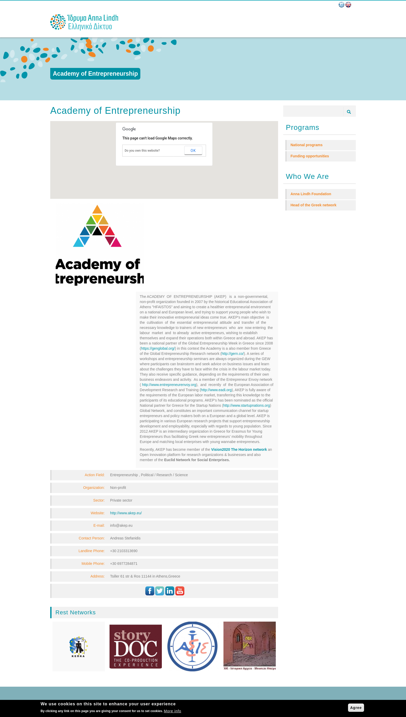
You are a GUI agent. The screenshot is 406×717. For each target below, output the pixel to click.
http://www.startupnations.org (246, 317)
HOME (64, 628)
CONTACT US (70, 677)
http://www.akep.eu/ (126, 425)
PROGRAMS (69, 646)
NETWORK (67, 640)
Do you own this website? (142, 150)
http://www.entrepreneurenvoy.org (169, 296)
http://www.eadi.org (216, 301)
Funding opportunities (310, 156)
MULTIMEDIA (69, 671)
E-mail (138, 645)
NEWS (64, 653)
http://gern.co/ (233, 265)
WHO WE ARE (70, 634)
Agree (356, 708)
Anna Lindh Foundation (311, 194)
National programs (307, 145)
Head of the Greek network (313, 205)
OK (193, 151)
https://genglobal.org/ (158, 260)
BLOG (64, 665)
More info (172, 711)
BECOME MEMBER (74, 658)
